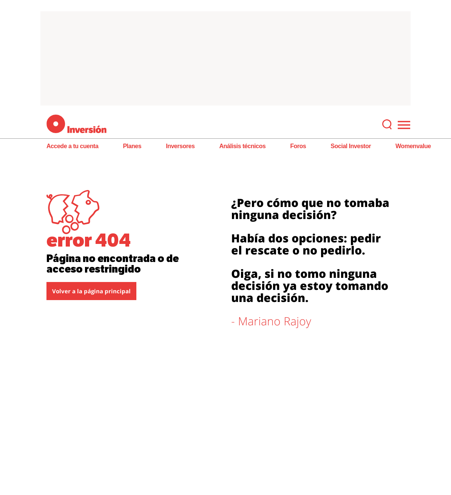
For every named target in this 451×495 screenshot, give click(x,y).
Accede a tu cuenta (72, 146)
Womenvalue (413, 146)
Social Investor (351, 146)
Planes (132, 146)
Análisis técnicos (242, 146)
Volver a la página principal (91, 291)
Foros (298, 146)
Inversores (180, 146)
